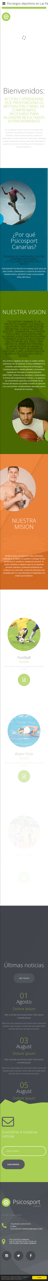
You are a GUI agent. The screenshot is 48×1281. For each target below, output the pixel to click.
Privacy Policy (15, 1215)
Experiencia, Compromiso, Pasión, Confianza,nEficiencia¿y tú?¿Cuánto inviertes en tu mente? (24, 260)
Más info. (24, 1279)
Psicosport (30, 16)
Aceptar (39, 1277)
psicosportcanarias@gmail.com (26, 1229)
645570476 (26, 1224)
